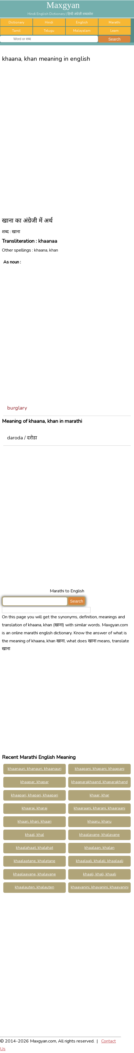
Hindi (49, 22)
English (82, 22)
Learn (114, 30)
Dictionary (16, 22)
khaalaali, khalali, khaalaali (99, 861)
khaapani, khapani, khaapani (99, 768)
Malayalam (82, 30)
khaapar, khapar (34, 782)
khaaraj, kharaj (34, 808)
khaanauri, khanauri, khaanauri (34, 768)
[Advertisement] (67, 137)
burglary (17, 408)
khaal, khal (34, 834)
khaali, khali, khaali (99, 874)
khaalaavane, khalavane (34, 874)
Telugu (49, 30)
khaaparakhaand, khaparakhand (99, 782)
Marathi (114, 22)
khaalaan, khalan (99, 847)
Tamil (16, 30)
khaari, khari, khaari (34, 821)
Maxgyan (63, 5)
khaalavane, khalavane (99, 834)
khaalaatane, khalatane (34, 861)
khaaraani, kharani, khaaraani (99, 808)
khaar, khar (99, 795)
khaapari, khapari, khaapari (34, 795)
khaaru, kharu (99, 821)
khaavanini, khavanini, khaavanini (99, 887)
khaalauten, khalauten (34, 887)
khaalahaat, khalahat (34, 847)
